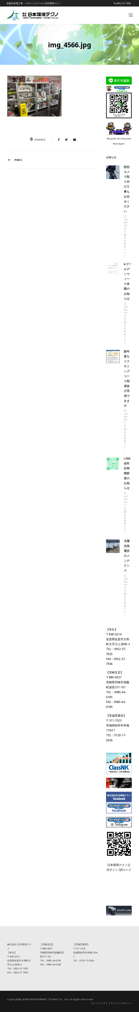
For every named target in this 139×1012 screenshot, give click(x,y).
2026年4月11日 (126, 419)
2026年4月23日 (126, 225)
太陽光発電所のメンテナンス (127, 555)
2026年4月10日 (126, 584)
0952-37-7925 (123, 3)
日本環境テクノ (125, 246)
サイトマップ (98, 1003)
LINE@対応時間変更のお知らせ (127, 473)
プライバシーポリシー (120, 1003)
